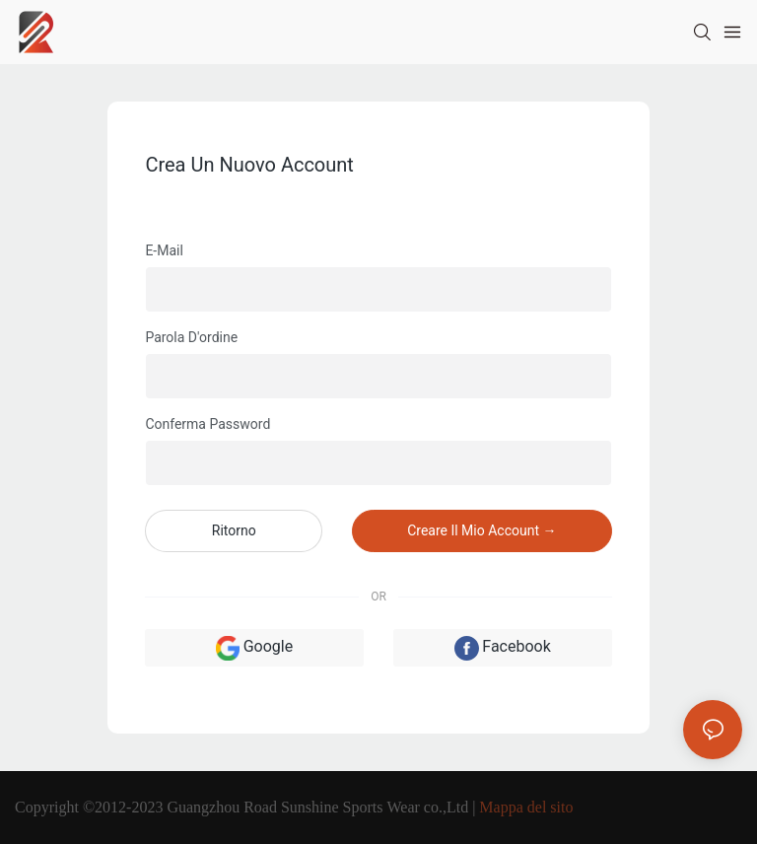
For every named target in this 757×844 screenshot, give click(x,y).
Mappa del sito (526, 807)
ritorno (234, 530)
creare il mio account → (481, 530)
